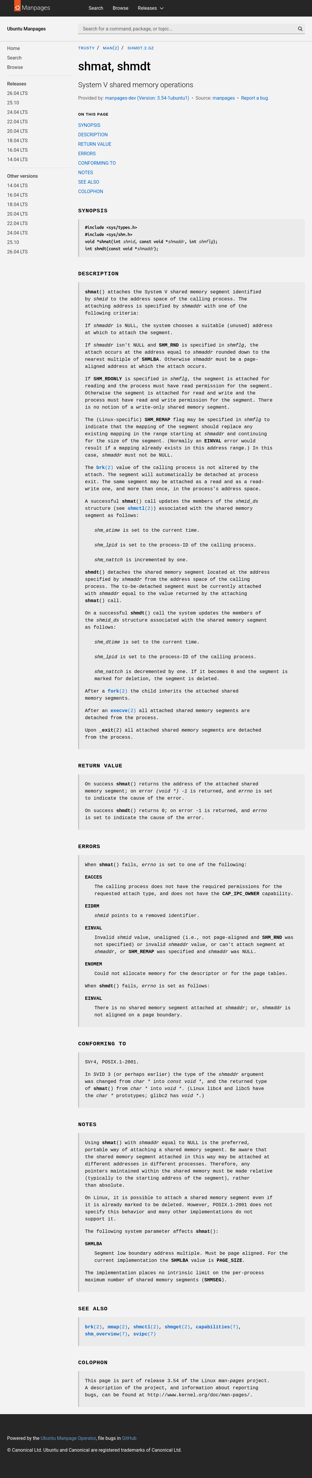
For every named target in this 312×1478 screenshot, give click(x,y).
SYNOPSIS (89, 125)
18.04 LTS (17, 140)
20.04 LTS (17, 131)
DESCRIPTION (93, 135)
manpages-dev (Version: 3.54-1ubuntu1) (147, 98)
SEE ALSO (88, 182)
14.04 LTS (17, 159)
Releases (147, 8)
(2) (104, 467)
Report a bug (254, 98)
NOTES (85, 172)
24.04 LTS (17, 112)
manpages (224, 98)
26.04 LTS (17, 93)
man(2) (111, 48)
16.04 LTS (17, 150)
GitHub (129, 1438)
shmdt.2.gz (141, 48)
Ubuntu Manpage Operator (68, 1438)
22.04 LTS (17, 121)
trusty (86, 48)
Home (13, 48)
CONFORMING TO (97, 163)
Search (96, 8)
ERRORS (87, 153)
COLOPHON (90, 191)
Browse (120, 8)
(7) (217, 1327)
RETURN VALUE (94, 144)
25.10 (13, 103)
